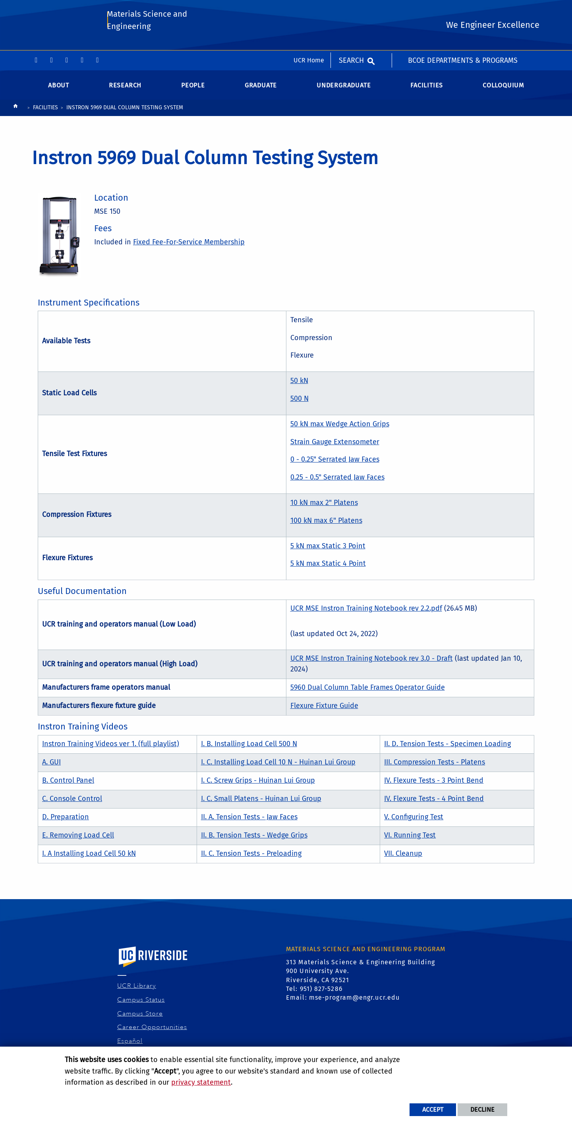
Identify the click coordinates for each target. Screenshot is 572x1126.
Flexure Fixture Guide (324, 708)
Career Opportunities (152, 1030)
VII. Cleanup (403, 856)
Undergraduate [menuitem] (344, 88)
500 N (299, 401)
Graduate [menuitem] (261, 88)
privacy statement (201, 1082)
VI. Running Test (410, 838)
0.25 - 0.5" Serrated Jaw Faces (337, 480)
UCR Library (137, 989)
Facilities (45, 110)
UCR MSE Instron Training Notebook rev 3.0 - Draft (371, 661)
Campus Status (141, 1003)
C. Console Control (72, 801)
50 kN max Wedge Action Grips (339, 427)
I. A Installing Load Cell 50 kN (89, 856)
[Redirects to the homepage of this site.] (15, 111)
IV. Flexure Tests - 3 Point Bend (433, 783)
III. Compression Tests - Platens (434, 764)
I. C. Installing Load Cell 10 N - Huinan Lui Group (278, 764)
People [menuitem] (193, 88)
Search (351, 10)
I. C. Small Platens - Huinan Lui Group (261, 801)
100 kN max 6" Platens (326, 523)
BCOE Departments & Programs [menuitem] (463, 10)
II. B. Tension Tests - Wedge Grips (254, 838)
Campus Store (140, 1016)
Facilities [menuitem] (426, 88)
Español (130, 1044)
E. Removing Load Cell (78, 838)
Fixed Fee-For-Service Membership (189, 245)
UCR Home (309, 10)
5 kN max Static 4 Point (328, 566)
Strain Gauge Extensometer (334, 444)
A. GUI (51, 764)
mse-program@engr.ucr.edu (354, 1000)
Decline (482, 1109)
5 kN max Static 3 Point (327, 548)
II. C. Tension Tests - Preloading (251, 856)
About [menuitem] (58, 88)
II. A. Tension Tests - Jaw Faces (249, 819)
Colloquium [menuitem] (503, 88)
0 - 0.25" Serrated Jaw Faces (334, 462)
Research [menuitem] (125, 88)
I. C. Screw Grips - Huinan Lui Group (258, 783)
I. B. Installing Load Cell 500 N (249, 746)
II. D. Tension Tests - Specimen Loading (447, 746)
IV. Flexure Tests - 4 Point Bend (434, 801)
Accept (432, 1109)
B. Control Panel (68, 783)
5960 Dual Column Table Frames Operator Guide (367, 690)
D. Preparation (65, 819)
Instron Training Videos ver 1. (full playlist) (110, 746)
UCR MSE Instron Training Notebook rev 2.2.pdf (366, 611)
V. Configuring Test (413, 819)
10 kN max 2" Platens (324, 505)
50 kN (299, 383)
